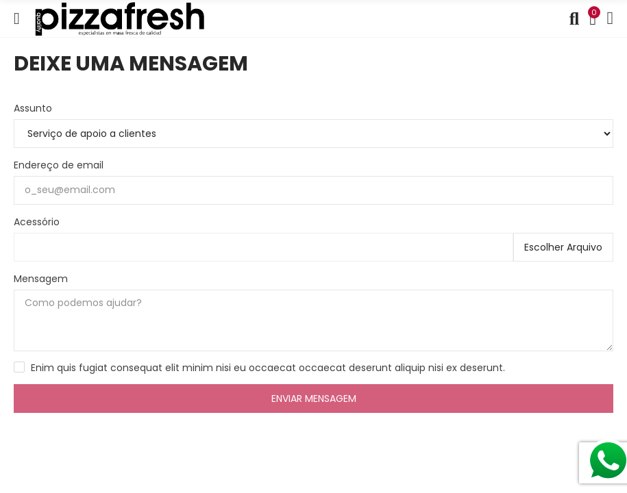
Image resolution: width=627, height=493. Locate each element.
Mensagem (41, 279)
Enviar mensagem (313, 398)
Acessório (37, 222)
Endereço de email (58, 165)
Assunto (33, 108)
